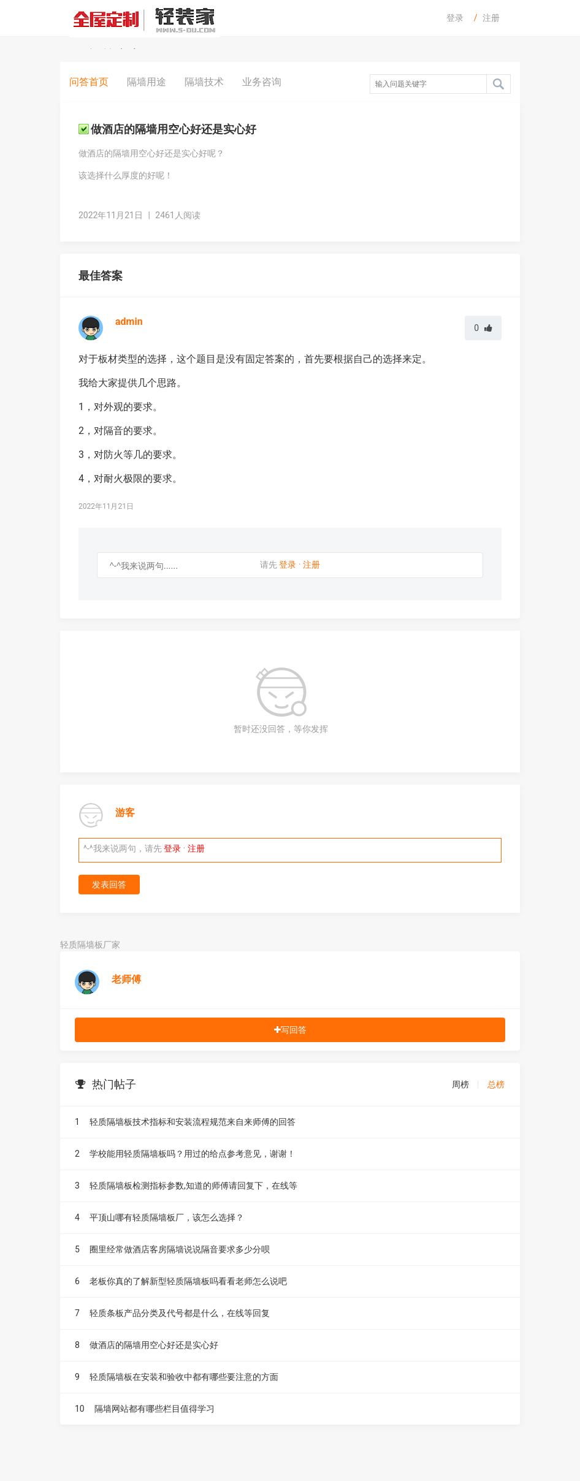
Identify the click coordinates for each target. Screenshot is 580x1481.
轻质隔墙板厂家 (90, 945)
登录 (455, 18)
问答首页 (89, 82)
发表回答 (109, 884)
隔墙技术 (204, 82)
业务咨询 (261, 82)
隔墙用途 (146, 82)
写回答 (290, 1030)
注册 (491, 18)
